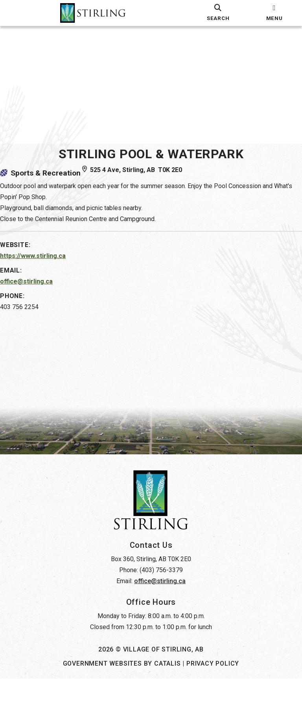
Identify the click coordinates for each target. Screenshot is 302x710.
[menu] (274, 13)
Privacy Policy (212, 695)
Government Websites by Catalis (122, 695)
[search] (218, 13)
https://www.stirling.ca (41, 263)
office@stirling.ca (34, 289)
